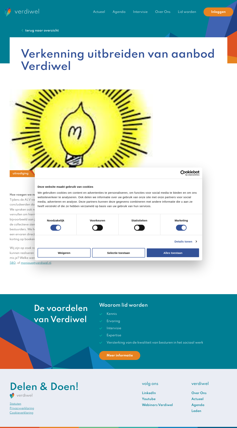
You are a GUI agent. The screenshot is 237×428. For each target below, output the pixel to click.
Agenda (119, 12)
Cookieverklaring (21, 412)
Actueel (99, 12)
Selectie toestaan (118, 252)
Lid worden (187, 12)
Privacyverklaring (22, 408)
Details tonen (183, 241)
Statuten (15, 403)
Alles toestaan (173, 252)
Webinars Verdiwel (157, 405)
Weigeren (64, 252)
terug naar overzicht (42, 30)
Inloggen (218, 12)
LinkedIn (149, 393)
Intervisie (140, 12)
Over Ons (162, 12)
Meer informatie (120, 355)
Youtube (149, 399)
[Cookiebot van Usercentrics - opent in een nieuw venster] (183, 173)
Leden (196, 411)
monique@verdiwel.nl (36, 263)
